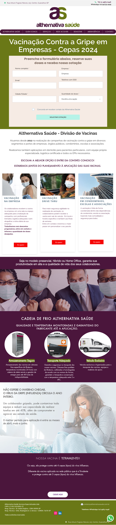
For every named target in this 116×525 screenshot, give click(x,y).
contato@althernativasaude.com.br (96, 504)
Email (17, 80)
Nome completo (21, 68)
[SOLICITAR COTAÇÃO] (58, 117)
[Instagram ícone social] (55, 513)
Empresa (65, 68)
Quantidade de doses (70, 94)
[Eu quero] (20, 245)
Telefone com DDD (69, 80)
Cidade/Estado (21, 94)
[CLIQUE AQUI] (58, 494)
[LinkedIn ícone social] (60, 513)
